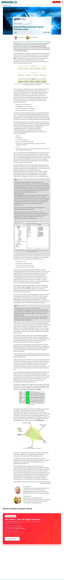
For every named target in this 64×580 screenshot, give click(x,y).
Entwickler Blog (7, 5)
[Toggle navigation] (9, 2)
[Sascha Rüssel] (16, 37)
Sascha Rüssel (21, 37)
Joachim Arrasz (33, 37)
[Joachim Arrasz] (28, 37)
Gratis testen (56, 2)
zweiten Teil (28, 46)
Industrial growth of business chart (30, 481)
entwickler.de (9, 2)
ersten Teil (24, 43)
